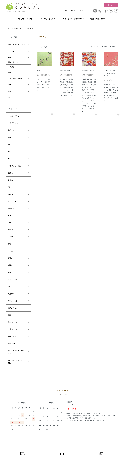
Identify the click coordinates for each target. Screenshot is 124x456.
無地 (9, 247)
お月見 (10, 186)
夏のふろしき (13, 241)
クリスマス (12, 201)
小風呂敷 (11, 64)
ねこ (9, 226)
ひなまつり (12, 166)
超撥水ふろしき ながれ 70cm (16, 281)
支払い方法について (85, 418)
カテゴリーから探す (48, 19)
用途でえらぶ (13, 262)
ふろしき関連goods (15, 73)
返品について (62, 381)
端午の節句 (12, 171)
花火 (9, 181)
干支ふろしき (13, 257)
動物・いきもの (13, 221)
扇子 (9, 83)
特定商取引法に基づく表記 (87, 422)
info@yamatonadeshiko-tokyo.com (95, 338)
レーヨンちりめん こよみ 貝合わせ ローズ (110, 74)
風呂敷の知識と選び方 (97, 19)
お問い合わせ (111, 5)
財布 (9, 88)
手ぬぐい (11, 68)
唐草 (9, 216)
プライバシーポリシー (86, 425)
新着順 (112, 47)
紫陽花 (10, 146)
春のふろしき (13, 236)
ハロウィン (12, 191)
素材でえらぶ (18, 29)
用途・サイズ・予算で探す (72, 19)
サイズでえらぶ (13, 106)
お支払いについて (101, 381)
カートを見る (111, 410)
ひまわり (11, 151)
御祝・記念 (12, 116)
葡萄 (38, 72)
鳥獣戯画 (11, 231)
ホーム (8, 29)
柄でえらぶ (12, 54)
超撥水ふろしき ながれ (16, 45)
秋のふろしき (13, 252)
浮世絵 (10, 211)
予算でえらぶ (13, 111)
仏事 (9, 121)
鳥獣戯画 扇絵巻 (88, 72)
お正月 (10, 161)
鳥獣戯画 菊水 (65, 72)
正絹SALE (11, 267)
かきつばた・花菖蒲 (15, 141)
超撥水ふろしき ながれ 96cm (16, 273)
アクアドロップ (13, 49)
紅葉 (9, 196)
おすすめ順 (95, 47)
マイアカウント (84, 10)
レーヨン (29, 29)
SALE (10, 78)
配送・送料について (23, 381)
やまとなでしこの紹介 (25, 19)
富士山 (10, 206)
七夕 (9, 176)
